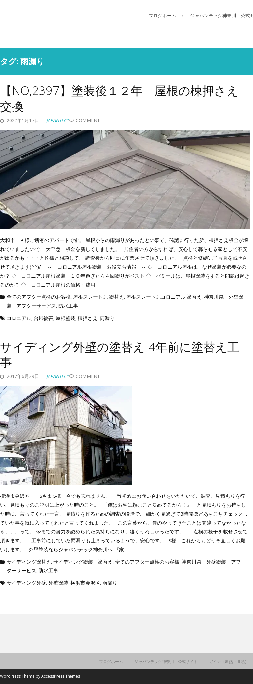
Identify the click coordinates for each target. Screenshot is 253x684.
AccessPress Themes (60, 676)
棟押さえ (88, 318)
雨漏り (107, 318)
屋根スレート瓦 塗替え (98, 296)
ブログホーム (162, 15)
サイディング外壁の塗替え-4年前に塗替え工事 (119, 354)
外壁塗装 (58, 582)
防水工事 (68, 305)
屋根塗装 (65, 318)
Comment (88, 120)
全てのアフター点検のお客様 (39, 296)
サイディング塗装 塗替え (83, 561)
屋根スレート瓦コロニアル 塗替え (164, 296)
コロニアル (19, 318)
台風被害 (43, 318)
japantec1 (58, 120)
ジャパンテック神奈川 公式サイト (166, 662)
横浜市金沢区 (85, 582)
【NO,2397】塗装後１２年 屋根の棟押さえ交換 (119, 98)
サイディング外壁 (26, 582)
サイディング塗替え (29, 561)
